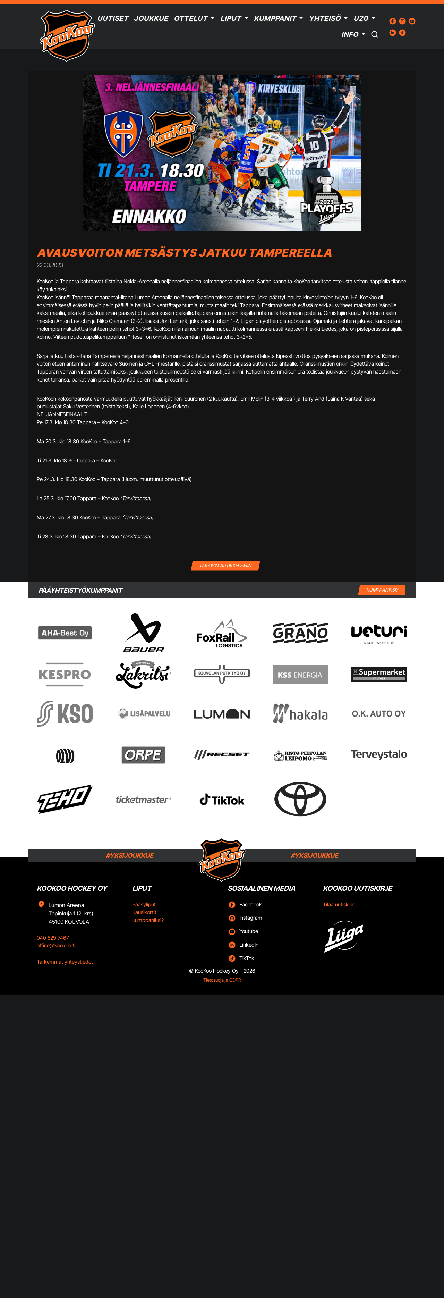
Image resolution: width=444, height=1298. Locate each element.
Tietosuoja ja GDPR (222, 980)
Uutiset (112, 18)
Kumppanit (275, 18)
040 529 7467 (53, 938)
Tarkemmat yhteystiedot (65, 961)
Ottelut (190, 18)
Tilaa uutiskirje (339, 904)
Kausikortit (144, 912)
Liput (230, 18)
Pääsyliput (144, 904)
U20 (360, 18)
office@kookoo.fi (56, 945)
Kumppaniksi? (148, 920)
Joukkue (151, 18)
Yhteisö (325, 18)
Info (349, 34)
